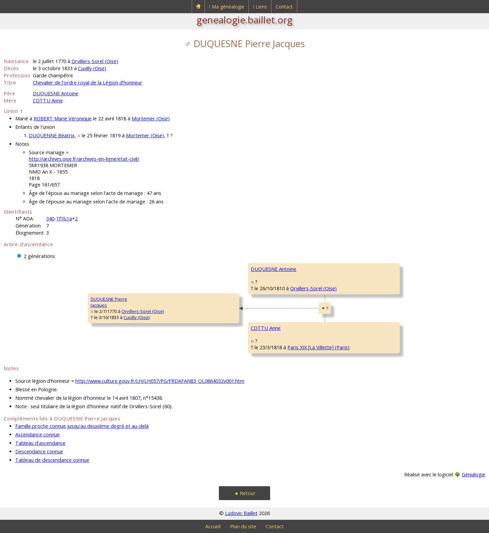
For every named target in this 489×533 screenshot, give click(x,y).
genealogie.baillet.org (244, 19)
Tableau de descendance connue (52, 460)
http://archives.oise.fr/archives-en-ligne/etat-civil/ (84, 159)
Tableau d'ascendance (40, 443)
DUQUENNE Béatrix (52, 135)
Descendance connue (39, 451)
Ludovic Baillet (241, 513)
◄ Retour (244, 493)
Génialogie (473, 474)
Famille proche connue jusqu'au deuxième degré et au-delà (82, 426)
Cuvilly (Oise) (92, 68)
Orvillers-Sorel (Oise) (95, 61)
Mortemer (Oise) (151, 118)
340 (50, 218)
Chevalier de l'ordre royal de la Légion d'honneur (87, 82)
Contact (284, 6)
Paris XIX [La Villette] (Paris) (318, 347)
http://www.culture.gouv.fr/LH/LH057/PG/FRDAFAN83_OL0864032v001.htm (159, 381)
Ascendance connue (37, 434)
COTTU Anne (48, 100)
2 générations (39, 256)
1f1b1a (64, 218)
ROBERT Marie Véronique (63, 118)
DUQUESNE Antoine (55, 93)
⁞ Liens (260, 6)
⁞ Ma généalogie (226, 6)
